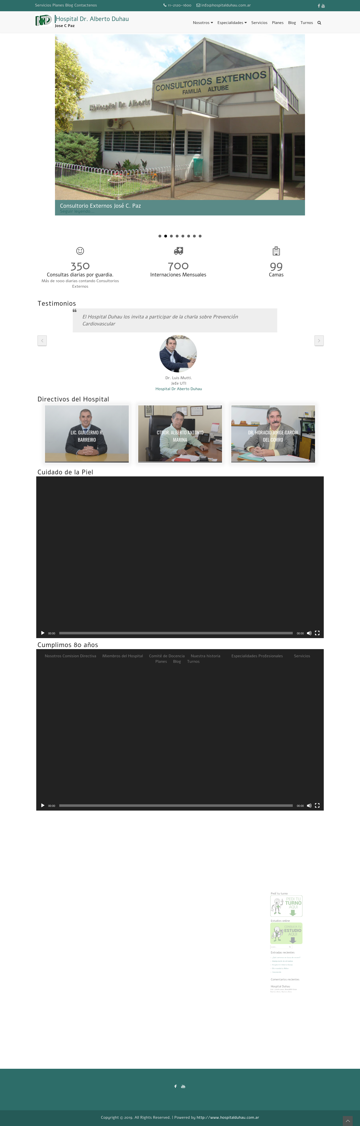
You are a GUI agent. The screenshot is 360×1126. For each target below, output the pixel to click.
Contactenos (85, 5)
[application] (180, 557)
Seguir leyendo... (77, 211)
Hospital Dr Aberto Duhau (179, 389)
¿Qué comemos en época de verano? (286, 954)
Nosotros (201, 22)
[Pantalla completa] (317, 633)
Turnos (306, 22)
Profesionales (270, 400)
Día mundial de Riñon (282, 962)
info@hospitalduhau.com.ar (226, 5)
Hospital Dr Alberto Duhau (283, 959)
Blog (69, 5)
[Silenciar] (309, 633)
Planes (58, 5)
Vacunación (279, 965)
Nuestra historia (205, 400)
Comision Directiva (79, 400)
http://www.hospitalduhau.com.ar (227, 1117)
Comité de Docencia (167, 400)
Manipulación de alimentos (283, 956)
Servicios (43, 5)
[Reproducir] (42, 633)
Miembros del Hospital (122, 400)
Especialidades (230, 22)
